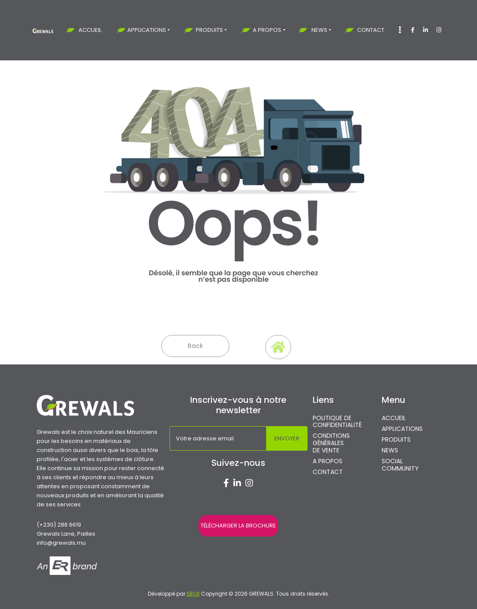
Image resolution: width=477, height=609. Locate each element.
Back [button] (195, 353)
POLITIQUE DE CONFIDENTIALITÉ (337, 421)
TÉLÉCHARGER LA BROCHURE (238, 525)
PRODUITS (209, 30)
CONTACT (370, 30)
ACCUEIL (89, 30)
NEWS (319, 30)
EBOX (193, 593)
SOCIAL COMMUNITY (400, 465)
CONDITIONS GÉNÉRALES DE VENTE (331, 443)
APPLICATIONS (146, 30)
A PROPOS (267, 30)
